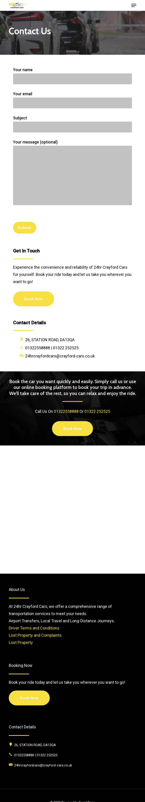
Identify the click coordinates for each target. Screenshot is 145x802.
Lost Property (21, 642)
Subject (72, 124)
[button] (133, 5)
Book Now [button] (29, 697)
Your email (72, 99)
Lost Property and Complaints (35, 635)
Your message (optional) (72, 173)
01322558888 (66, 411)
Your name (72, 75)
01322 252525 (97, 411)
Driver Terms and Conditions (34, 628)
